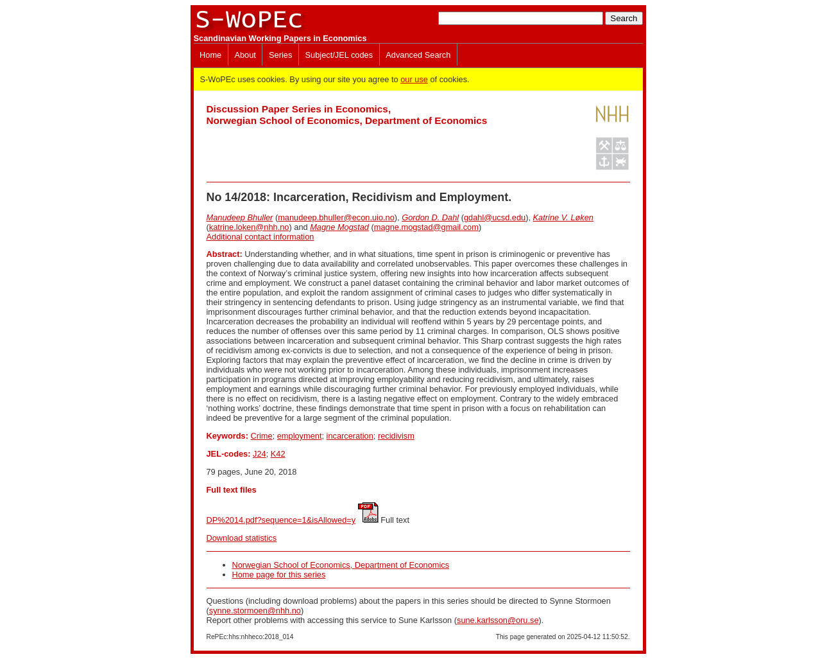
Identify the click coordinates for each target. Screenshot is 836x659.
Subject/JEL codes (339, 55)
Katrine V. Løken (563, 217)
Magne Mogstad (339, 227)
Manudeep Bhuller (240, 217)
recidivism (396, 436)
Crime (261, 436)
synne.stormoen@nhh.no (255, 610)
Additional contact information (260, 237)
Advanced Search (418, 55)
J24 (259, 454)
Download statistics (242, 538)
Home (210, 55)
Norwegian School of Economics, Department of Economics (341, 565)
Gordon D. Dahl (430, 217)
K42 (278, 454)
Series (280, 55)
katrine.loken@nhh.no (249, 227)
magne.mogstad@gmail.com (426, 227)
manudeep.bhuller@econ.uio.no (336, 217)
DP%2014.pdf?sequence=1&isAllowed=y (281, 520)
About (244, 55)
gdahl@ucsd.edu (494, 217)
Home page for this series (279, 574)
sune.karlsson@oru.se (498, 620)
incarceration (350, 436)
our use (414, 79)
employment (299, 436)
